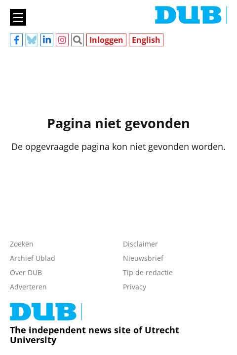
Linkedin (46, 40)
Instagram (62, 40)
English (146, 40)
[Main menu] (18, 17)
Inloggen (106, 40)
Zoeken (77, 40)
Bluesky (31, 40)
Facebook (16, 40)
